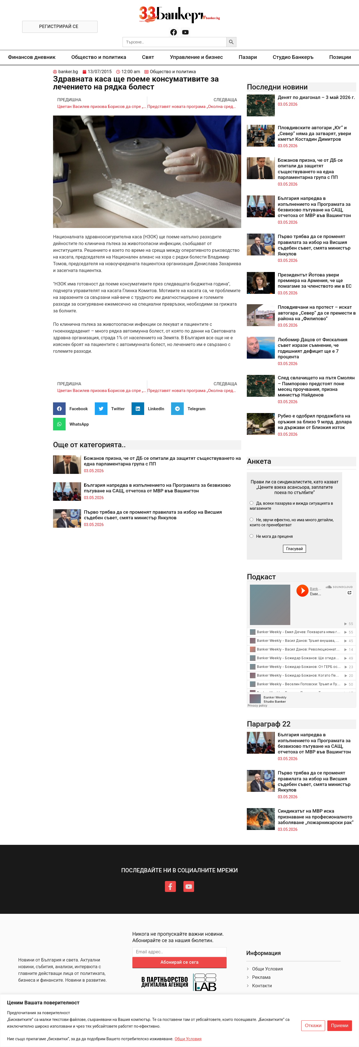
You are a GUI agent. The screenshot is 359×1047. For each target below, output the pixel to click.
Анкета (259, 461)
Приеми (339, 1026)
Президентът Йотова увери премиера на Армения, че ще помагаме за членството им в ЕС (314, 280)
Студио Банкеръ (293, 57)
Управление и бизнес (196, 57)
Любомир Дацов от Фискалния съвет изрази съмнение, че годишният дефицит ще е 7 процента (312, 348)
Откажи (313, 1026)
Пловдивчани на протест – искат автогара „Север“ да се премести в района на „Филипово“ (317, 312)
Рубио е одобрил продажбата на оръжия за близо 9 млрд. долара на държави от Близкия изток (315, 421)
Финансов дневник (32, 57)
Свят (148, 57)
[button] (72, 408)
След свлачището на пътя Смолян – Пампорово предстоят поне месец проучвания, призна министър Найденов (316, 386)
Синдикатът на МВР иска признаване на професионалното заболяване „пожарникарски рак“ (315, 816)
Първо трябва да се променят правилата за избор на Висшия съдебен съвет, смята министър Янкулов (153, 514)
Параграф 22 (269, 724)
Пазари (248, 57)
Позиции (340, 57)
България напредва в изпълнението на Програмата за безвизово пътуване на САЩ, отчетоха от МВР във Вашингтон (157, 487)
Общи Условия (188, 1039)
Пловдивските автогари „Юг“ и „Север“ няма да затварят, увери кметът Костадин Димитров (314, 133)
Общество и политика (98, 57)
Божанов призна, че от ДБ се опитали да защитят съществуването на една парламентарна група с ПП (310, 168)
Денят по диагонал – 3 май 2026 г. (316, 97)
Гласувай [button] (294, 548)
